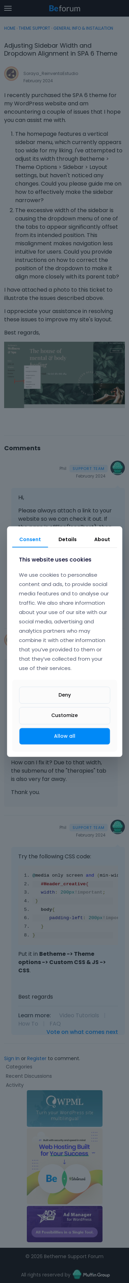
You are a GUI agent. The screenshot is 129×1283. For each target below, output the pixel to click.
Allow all (64, 736)
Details (67, 539)
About (102, 539)
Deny (64, 695)
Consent (30, 539)
